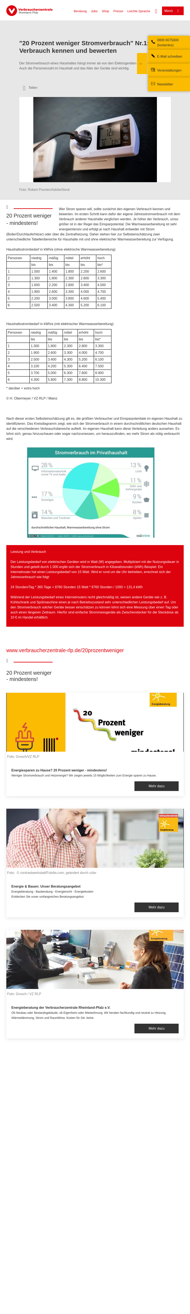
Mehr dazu (157, 786)
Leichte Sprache (138, 11)
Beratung (80, 11)
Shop (105, 11)
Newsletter (165, 84)
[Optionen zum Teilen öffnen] (30, 87)
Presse (118, 11)
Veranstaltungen (169, 70)
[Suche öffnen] (156, 10)
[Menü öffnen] (173, 11)
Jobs (94, 11)
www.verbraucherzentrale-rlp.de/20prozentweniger (65, 650)
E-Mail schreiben (169, 56)
